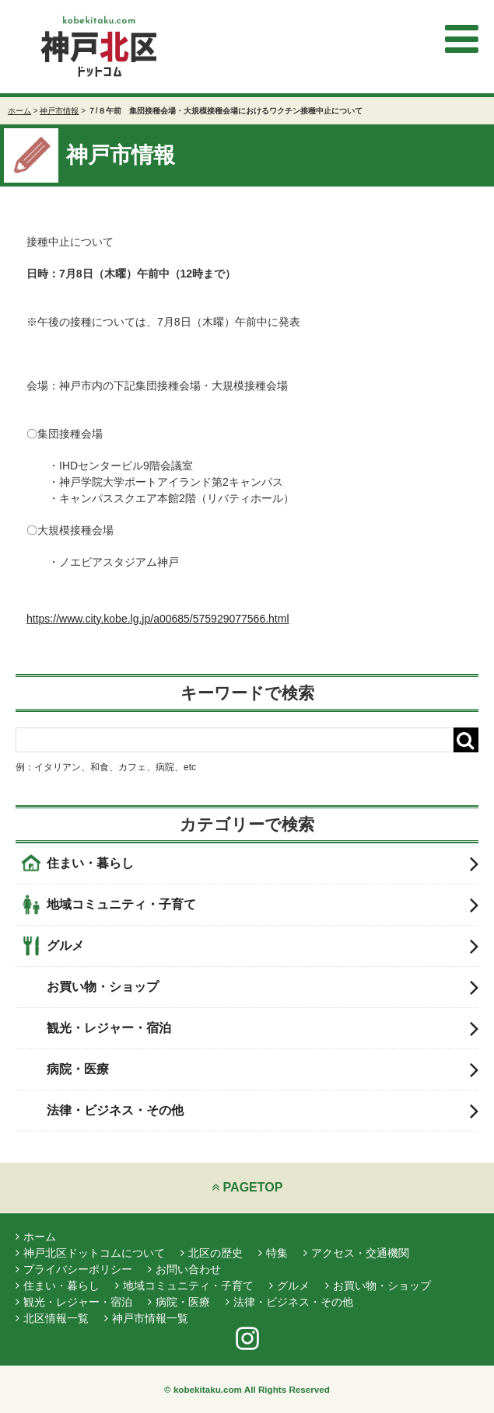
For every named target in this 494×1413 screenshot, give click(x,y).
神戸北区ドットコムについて (90, 1253)
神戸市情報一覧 (146, 1318)
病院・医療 (262, 1069)
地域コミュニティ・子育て (262, 904)
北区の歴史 (211, 1253)
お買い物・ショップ (262, 987)
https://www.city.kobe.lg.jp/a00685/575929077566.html (157, 618)
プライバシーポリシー (74, 1269)
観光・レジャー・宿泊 (262, 1028)
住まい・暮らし (262, 863)
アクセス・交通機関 (356, 1253)
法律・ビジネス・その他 (262, 1110)
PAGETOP (247, 1187)
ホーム (19, 110)
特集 (273, 1253)
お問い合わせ (184, 1269)
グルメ (262, 945)
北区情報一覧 (52, 1318)
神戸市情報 (59, 110)
